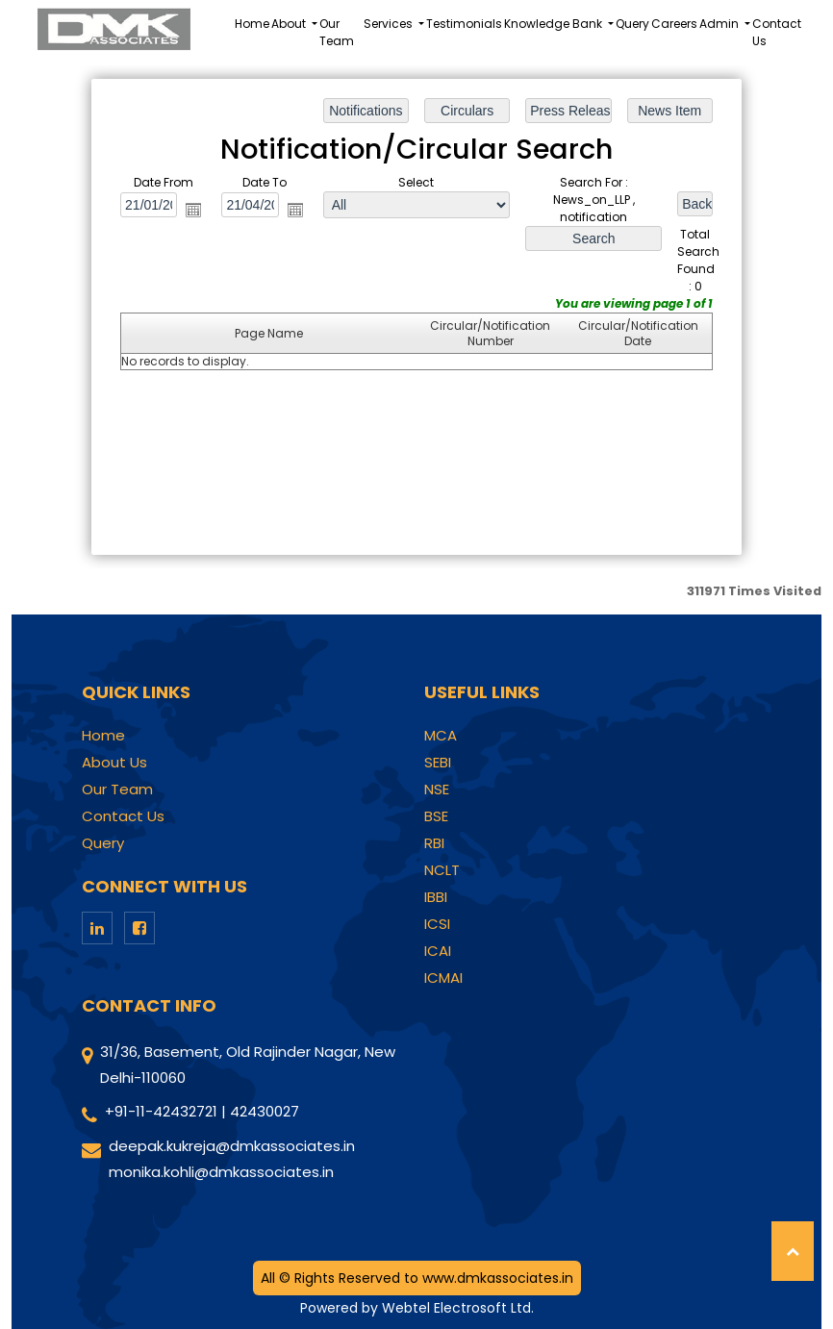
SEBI (437, 762)
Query (632, 23)
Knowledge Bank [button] (554, 23)
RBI (434, 843)
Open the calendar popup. (193, 209)
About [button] (290, 23)
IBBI (435, 897)
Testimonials (464, 23)
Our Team (336, 32)
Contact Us (776, 32)
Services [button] (390, 23)
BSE (436, 816)
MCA (440, 735)
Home (252, 23)
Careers (674, 23)
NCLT (442, 870)
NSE (436, 789)
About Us (114, 762)
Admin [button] (720, 23)
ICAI (437, 951)
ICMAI (443, 978)
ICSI (437, 924)
